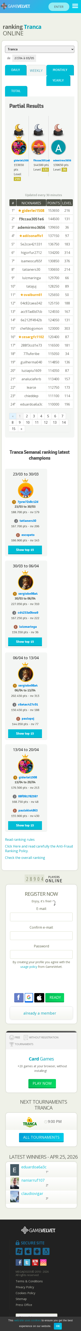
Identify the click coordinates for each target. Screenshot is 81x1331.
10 (28, 422)
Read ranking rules (20, 839)
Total (16, 91)
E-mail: (41, 908)
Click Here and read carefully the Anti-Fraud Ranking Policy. (39, 848)
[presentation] (41, 981)
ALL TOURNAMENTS (41, 1137)
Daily (15, 70)
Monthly (60, 70)
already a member (39, 1013)
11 (37, 422)
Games (41, 1058)
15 (13, 428)
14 (64, 422)
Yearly (58, 81)
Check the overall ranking (25, 857)
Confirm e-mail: (41, 927)
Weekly (36, 70)
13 (55, 422)
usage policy (28, 967)
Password (41, 946)
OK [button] (58, 1326)
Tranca (32, 27)
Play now (42, 1083)
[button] (29, 997)
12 (46, 422)
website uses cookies (27, 1320)
